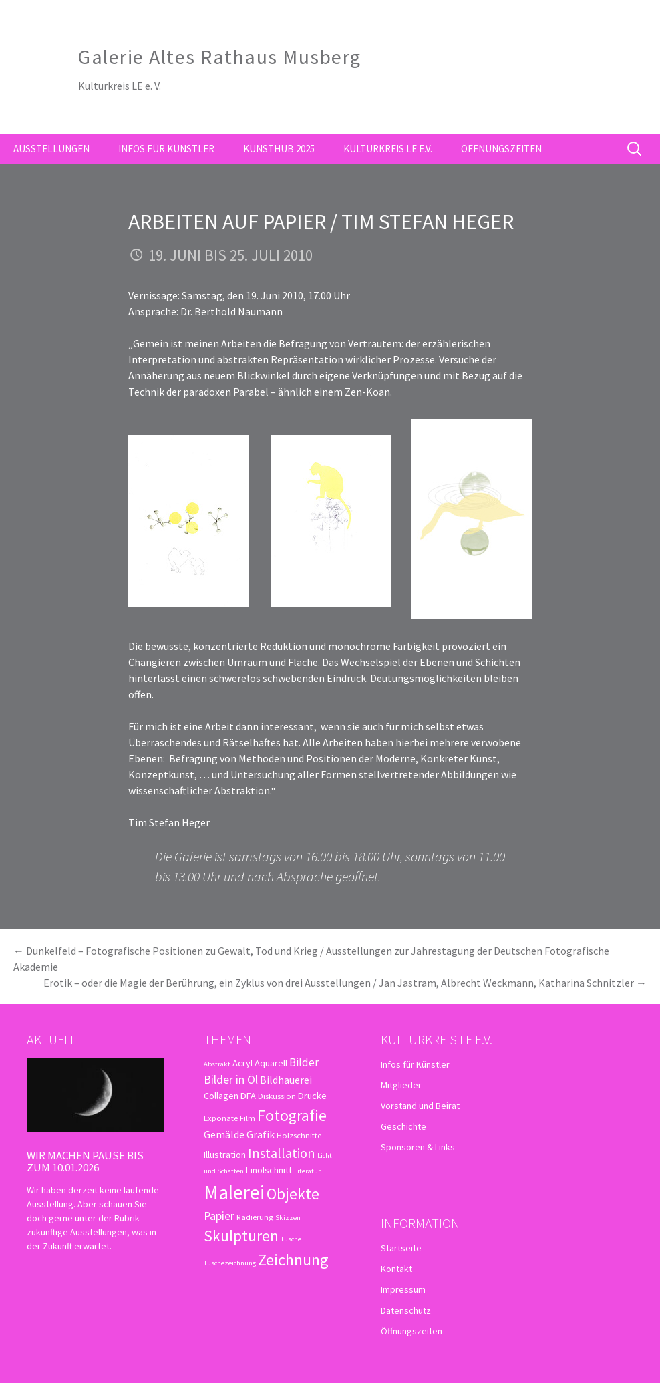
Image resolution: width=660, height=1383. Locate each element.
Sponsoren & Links (418, 1147)
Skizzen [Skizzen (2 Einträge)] (288, 1217)
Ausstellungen (51, 148)
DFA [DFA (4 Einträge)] (248, 1096)
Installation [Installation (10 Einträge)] (281, 1153)
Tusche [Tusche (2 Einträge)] (291, 1239)
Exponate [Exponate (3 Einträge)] (221, 1117)
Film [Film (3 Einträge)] (247, 1117)
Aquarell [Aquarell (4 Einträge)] (271, 1063)
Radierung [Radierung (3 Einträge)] (254, 1216)
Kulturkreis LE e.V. (387, 148)
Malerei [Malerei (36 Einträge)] (234, 1192)
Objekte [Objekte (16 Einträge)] (293, 1193)
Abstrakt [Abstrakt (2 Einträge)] (217, 1064)
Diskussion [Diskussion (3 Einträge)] (277, 1095)
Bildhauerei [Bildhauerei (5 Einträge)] (286, 1079)
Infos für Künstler (166, 148)
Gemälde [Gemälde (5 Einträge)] (224, 1134)
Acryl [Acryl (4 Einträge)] (242, 1063)
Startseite (401, 1248)
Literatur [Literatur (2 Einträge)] (307, 1171)
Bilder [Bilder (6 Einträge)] (304, 1062)
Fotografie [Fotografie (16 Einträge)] (292, 1115)
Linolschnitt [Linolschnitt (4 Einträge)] (269, 1170)
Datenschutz (406, 1310)
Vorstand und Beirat (420, 1106)
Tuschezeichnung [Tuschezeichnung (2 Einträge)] (230, 1263)
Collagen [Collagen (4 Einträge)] (221, 1096)
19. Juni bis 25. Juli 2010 (230, 255)
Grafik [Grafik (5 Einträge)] (260, 1134)
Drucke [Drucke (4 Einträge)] (312, 1096)
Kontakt (396, 1269)
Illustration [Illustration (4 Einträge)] (225, 1154)
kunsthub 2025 (279, 148)
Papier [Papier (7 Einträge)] (219, 1215)
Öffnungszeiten (501, 148)
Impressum (403, 1289)
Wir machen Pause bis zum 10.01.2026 (85, 1161)
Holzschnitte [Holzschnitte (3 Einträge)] (299, 1135)
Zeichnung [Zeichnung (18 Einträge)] (293, 1259)
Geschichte (403, 1126)
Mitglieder (401, 1085)
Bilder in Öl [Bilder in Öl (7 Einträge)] (231, 1079)
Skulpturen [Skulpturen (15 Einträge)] (241, 1235)
